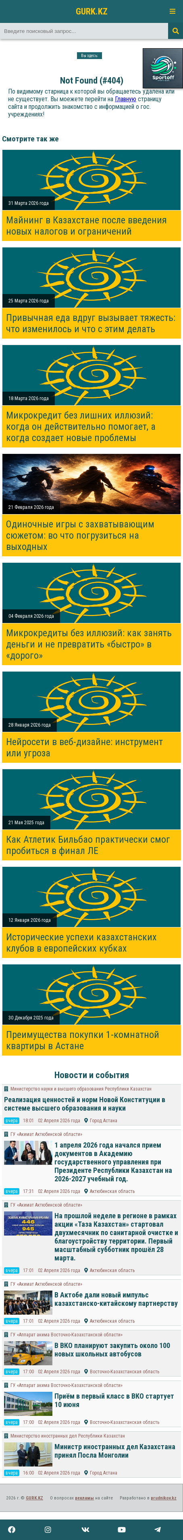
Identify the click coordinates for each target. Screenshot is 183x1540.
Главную (125, 99)
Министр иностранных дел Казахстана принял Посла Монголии (114, 1450)
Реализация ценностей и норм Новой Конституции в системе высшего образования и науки (84, 1103)
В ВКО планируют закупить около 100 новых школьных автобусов (112, 1349)
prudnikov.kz (164, 1498)
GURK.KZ (92, 11)
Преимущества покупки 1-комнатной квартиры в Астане (82, 1040)
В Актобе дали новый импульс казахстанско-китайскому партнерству (116, 1299)
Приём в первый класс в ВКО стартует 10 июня (114, 1400)
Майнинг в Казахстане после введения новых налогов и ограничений (86, 225)
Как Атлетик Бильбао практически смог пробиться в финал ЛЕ (88, 845)
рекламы (84, 1498)
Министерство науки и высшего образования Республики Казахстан (81, 1089)
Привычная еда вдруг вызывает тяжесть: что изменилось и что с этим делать (90, 323)
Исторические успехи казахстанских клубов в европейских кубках (81, 942)
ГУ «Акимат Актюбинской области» (46, 1134)
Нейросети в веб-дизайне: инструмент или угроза (84, 747)
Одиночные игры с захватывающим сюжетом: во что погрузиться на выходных (80, 535)
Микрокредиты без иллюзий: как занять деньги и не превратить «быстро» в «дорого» (89, 644)
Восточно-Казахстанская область (124, 1371)
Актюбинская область (112, 1191)
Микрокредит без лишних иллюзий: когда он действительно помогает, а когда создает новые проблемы (81, 426)
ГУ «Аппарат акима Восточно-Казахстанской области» (66, 1334)
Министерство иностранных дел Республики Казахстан (67, 1436)
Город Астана (103, 1120)
